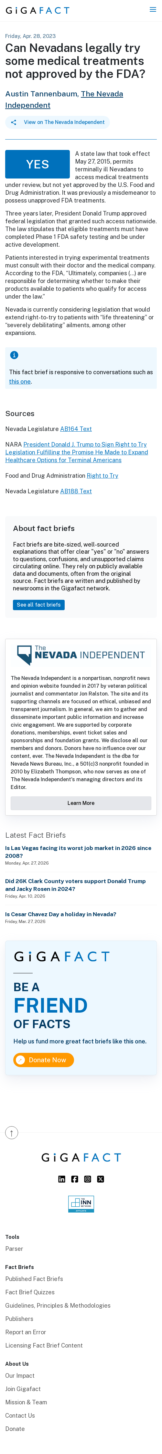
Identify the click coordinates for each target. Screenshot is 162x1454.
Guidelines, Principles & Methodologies (58, 1305)
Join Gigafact (23, 1389)
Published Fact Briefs (34, 1278)
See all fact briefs (39, 605)
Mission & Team (26, 1402)
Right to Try (102, 475)
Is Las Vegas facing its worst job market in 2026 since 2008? (78, 851)
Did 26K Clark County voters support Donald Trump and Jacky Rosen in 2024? (75, 885)
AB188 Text (76, 491)
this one (20, 381)
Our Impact (20, 1375)
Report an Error (25, 1332)
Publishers (19, 1318)
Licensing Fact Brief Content (44, 1345)
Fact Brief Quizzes (30, 1292)
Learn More (81, 803)
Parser (14, 1248)
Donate (15, 1428)
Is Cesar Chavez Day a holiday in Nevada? (60, 914)
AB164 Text (76, 428)
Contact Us (20, 1415)
